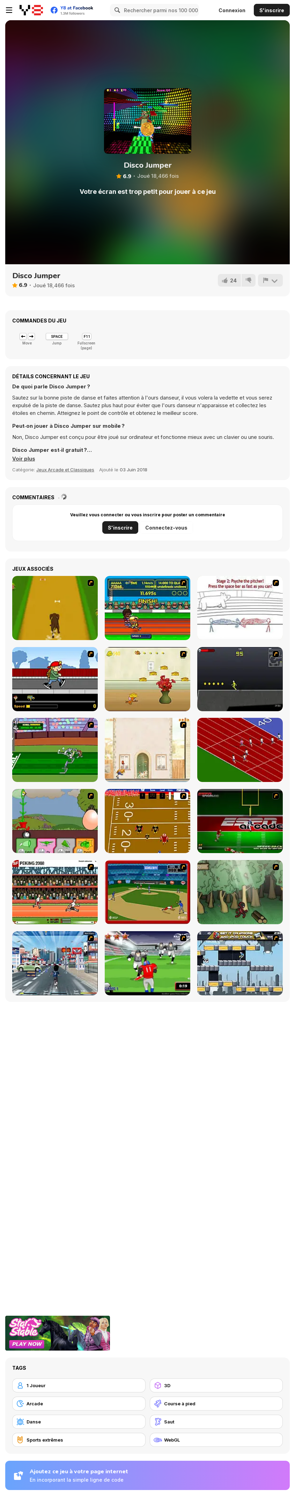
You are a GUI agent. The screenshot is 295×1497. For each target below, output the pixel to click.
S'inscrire (271, 10)
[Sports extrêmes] (79, 1440)
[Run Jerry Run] (147, 679)
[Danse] (79, 1422)
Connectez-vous (166, 528)
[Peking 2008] (55, 892)
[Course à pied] (216, 1404)
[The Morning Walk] (147, 750)
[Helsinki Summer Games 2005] (147, 608)
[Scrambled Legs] (147, 821)
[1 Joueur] (79, 1385)
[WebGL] (216, 1440)
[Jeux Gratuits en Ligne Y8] (31, 10)
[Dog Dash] (55, 608)
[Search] (116, 10)
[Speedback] (240, 821)
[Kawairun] (240, 892)
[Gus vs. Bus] (55, 679)
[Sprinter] (240, 750)
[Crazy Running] (55, 963)
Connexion (232, 10)
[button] (23, 459)
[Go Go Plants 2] (55, 821)
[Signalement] (270, 280)
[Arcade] (79, 1404)
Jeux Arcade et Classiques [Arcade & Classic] (65, 469)
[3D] (216, 1385)
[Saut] (216, 1422)
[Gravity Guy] (240, 963)
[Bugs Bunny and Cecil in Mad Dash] (55, 750)
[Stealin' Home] (147, 892)
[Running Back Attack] (147, 963)
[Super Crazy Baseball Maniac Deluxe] (240, 608)
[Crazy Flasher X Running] (240, 679)
